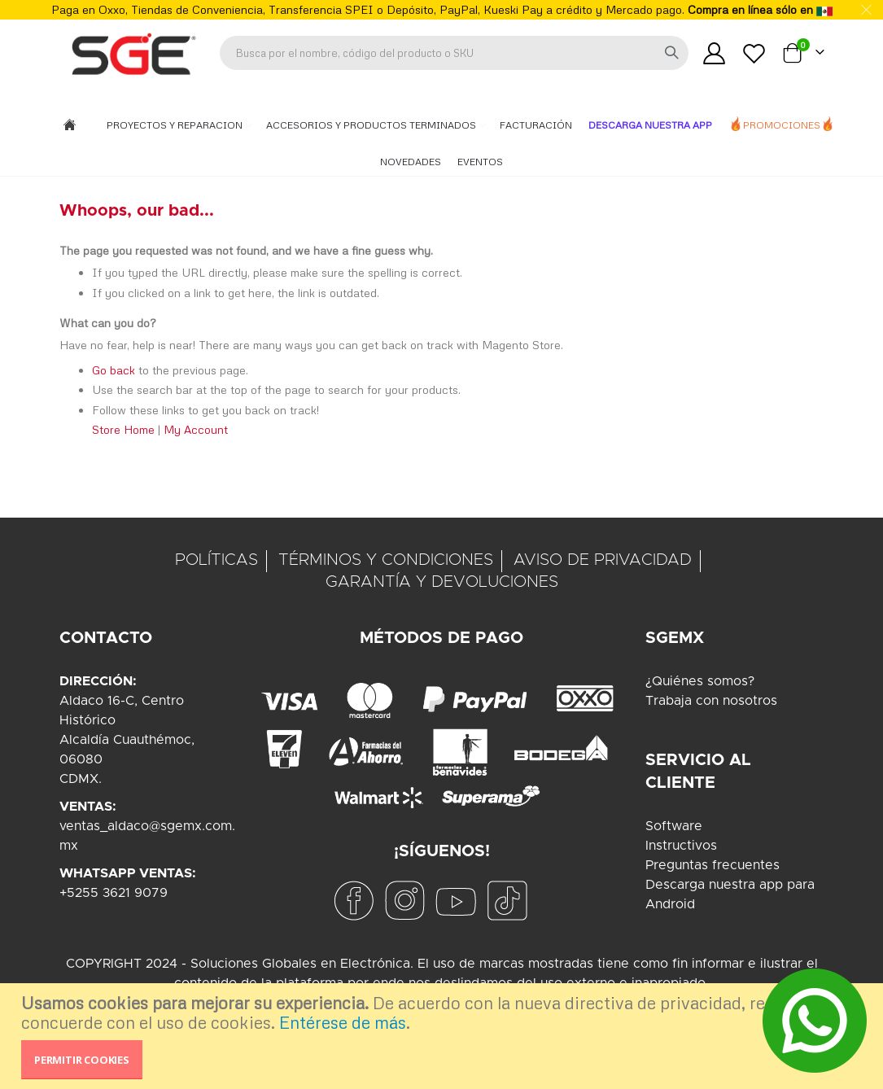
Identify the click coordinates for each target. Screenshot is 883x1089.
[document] (443, 1036)
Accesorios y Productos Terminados (372, 125)
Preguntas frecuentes (712, 865)
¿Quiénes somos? (699, 681)
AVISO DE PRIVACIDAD (603, 560)
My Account (196, 431)
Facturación (536, 125)
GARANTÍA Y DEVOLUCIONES (442, 582)
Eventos (480, 161)
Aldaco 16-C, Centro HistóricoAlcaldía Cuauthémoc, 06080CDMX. (127, 739)
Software (673, 826)
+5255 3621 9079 (113, 892)
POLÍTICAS (216, 560)
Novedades (410, 161)
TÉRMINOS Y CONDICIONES (385, 560)
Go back (113, 371)
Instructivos (681, 845)
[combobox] (454, 53)
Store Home (123, 431)
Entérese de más (342, 1022)
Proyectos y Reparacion (176, 125)
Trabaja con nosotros (711, 700)
